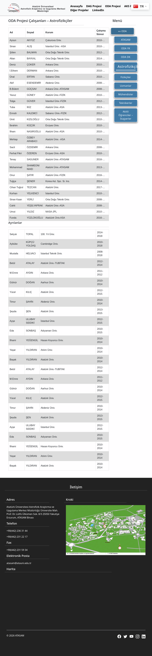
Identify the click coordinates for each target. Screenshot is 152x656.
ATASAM (125, 39)
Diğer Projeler (79, 10)
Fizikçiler (126, 77)
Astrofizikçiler (127, 66)
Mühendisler (125, 94)
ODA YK (125, 48)
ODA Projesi (113, 6)
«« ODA (122, 31)
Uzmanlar (125, 85)
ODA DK (125, 57)
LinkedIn (98, 10)
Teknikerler (125, 103)
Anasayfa (76, 6)
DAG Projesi (94, 6)
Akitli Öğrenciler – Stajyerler (125, 115)
